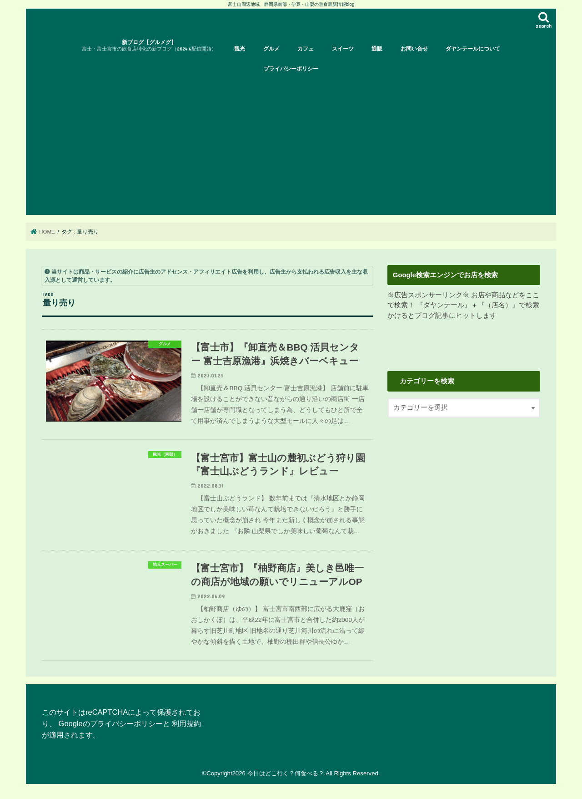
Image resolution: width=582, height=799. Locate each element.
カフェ (305, 49)
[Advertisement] (291, 146)
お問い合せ (414, 49)
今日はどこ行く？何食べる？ (285, 773)
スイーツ (343, 49)
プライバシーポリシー (291, 69)
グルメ (271, 49)
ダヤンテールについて (473, 49)
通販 (376, 49)
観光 (239, 49)
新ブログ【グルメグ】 (149, 45)
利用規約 (186, 723)
